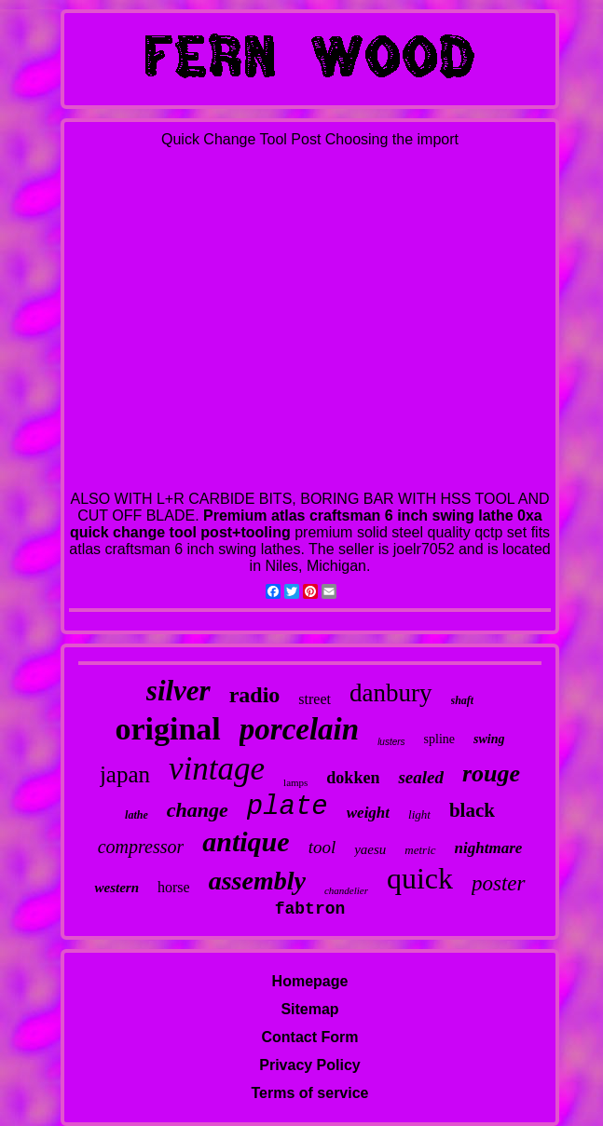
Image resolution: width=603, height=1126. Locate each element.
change (197, 809)
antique (245, 841)
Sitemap (309, 1009)
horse (174, 887)
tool (322, 847)
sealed (421, 777)
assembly (257, 880)
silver (178, 690)
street (314, 699)
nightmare (489, 848)
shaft (462, 700)
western (116, 887)
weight (368, 812)
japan (125, 774)
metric (419, 850)
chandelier (346, 890)
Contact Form (310, 1037)
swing (488, 739)
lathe (136, 814)
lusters (390, 742)
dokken (352, 777)
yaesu (370, 849)
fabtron (310, 909)
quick (420, 878)
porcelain (299, 729)
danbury (390, 693)
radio (255, 695)
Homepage (310, 981)
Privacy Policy (310, 1065)
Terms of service (310, 1093)
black (472, 810)
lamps (295, 782)
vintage (217, 769)
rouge (491, 773)
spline (439, 739)
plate (287, 807)
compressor (141, 846)
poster (499, 883)
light (419, 814)
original (167, 729)
